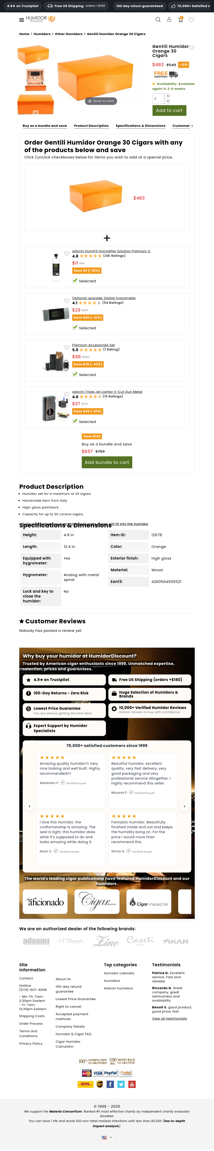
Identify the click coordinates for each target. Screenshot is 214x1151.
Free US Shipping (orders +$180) (151, 679)
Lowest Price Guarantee (57, 708)
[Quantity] (158, 98)
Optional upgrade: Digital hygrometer (104, 298)
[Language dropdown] (107, 1139)
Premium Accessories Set (93, 345)
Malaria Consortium (66, 1113)
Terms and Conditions (28, 1035)
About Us (63, 980)
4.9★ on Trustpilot (23, 6)
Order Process (31, 1025)
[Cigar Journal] (99, 902)
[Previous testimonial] (29, 806)
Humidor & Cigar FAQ (74, 1035)
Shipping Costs (32, 1017)
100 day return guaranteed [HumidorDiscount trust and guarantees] (140, 6)
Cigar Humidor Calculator (68, 1045)
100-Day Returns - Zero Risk (61, 693)
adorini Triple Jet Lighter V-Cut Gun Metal (107, 392)
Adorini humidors (118, 989)
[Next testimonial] (184, 806)
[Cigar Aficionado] (46, 902)
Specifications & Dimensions (141, 125)
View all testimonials (169, 1020)
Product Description (91, 125)
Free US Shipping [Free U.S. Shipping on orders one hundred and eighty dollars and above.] (76, 6)
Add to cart (169, 110)
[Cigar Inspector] (153, 902)
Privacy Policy (30, 1045)
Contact (26, 979)
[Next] (192, 126)
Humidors (112, 982)
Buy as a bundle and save (45, 125)
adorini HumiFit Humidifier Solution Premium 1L (111, 251)
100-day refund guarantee (69, 990)
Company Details (70, 1028)
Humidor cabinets (119, 974)
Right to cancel (68, 1008)
